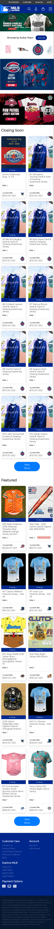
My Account (34, 848)
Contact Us (7, 845)
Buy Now (33, 845)
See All (41, 38)
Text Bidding (13, 2)
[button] (4, 22)
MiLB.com (39, 2)
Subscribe (27, 2)
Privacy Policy (8, 848)
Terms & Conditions (11, 854)
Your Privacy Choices (12, 851)
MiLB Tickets (8, 876)
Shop (49, 2)
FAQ (4, 857)
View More (27, 821)
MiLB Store (7, 870)
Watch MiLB (7, 873)
